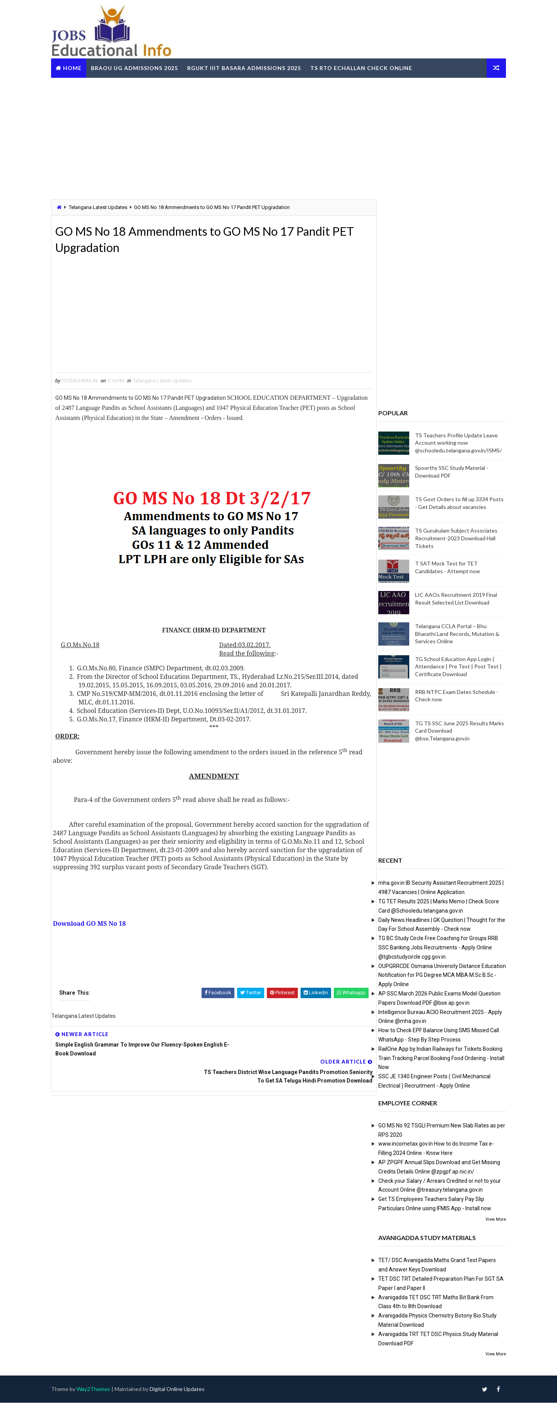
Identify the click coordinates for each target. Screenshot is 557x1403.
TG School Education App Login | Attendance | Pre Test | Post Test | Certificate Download (453, 666)
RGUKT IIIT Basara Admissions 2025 (249, 67)
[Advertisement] (278, 137)
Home (77, 67)
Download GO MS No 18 (94, 933)
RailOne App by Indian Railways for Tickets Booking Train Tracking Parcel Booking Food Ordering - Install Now (436, 1057)
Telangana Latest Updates (103, 207)
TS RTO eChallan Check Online (366, 67)
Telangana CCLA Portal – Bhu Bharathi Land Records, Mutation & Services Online (452, 633)
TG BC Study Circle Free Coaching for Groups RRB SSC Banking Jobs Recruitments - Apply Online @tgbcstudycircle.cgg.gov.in (433, 947)
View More (490, 1218)
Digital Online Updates (182, 1389)
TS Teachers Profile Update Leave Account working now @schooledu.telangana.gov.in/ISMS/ (453, 442)
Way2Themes (98, 1389)
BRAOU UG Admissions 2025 (139, 67)
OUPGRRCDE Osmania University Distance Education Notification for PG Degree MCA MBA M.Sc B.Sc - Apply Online (437, 975)
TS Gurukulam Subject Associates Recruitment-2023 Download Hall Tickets (451, 538)
